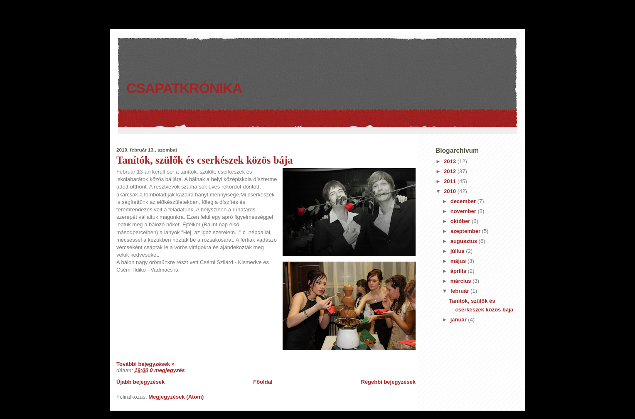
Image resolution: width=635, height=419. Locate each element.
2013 (451, 161)
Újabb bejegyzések (140, 382)
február (460, 291)
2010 (451, 191)
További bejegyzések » (145, 364)
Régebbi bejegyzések (388, 382)
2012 (451, 171)
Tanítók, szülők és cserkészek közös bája (204, 160)
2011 (451, 181)
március (461, 281)
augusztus (464, 241)
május (459, 261)
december (463, 201)
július (458, 251)
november (464, 211)
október (461, 221)
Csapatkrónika (184, 88)
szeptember (466, 231)
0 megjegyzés (167, 370)
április (459, 271)
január (459, 319)
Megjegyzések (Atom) (176, 397)
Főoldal (262, 382)
